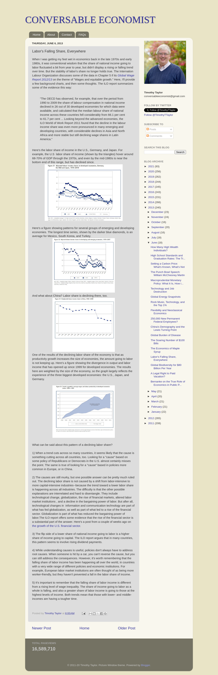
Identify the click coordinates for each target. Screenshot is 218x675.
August (155, 232)
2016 (151, 192)
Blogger (145, 665)
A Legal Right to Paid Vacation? (163, 375)
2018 (151, 181)
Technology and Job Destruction (162, 290)
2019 (151, 176)
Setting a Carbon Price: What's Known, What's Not (168, 265)
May (154, 391)
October (156, 222)
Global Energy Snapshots (166, 296)
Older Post (126, 628)
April (154, 396)
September (158, 227)
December (157, 212)
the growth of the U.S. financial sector (56, 525)
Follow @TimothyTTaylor (158, 114)
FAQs (82, 34)
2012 (151, 418)
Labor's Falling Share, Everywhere (163, 358)
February (157, 406)
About (51, 34)
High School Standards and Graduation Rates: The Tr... (168, 257)
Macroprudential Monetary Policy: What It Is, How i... (167, 282)
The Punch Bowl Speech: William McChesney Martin (168, 274)
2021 (151, 166)
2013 (151, 207)
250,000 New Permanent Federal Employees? (165, 320)
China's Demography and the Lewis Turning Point (168, 328)
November (157, 217)
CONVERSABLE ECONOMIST (90, 19)
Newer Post (41, 628)
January (156, 411)
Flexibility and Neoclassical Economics (166, 312)
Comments (154, 135)
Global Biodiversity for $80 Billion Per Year (166, 367)
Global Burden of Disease (166, 335)
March (155, 401)
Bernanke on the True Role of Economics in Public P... (168, 383)
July (154, 237)
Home (37, 34)
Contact (67, 34)
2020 (151, 171)
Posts (151, 129)
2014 (151, 202)
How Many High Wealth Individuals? (164, 249)
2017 (151, 186)
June (154, 242)
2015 (151, 197)
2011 (151, 423)
